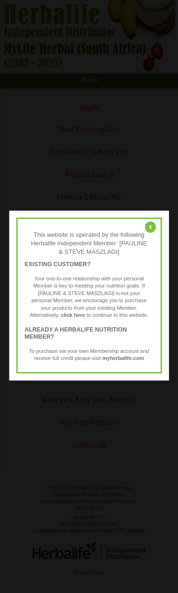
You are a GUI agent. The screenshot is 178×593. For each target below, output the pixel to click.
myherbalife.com (123, 358)
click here (73, 315)
